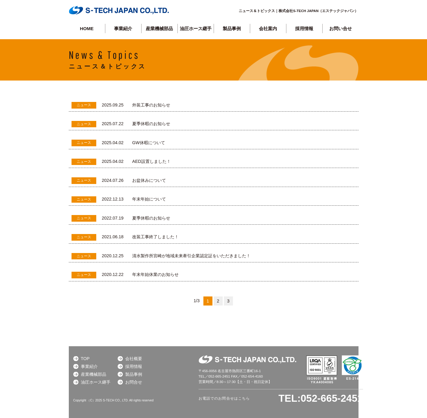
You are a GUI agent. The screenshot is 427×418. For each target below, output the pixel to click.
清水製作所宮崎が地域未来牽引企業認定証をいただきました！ (191, 255)
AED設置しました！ (151, 161)
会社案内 (268, 28)
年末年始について (149, 199)
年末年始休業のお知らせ (155, 274)
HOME (87, 28)
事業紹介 (123, 28)
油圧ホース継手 (196, 28)
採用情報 (304, 28)
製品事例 (133, 374)
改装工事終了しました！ (155, 236)
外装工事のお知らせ (151, 105)
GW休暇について (148, 142)
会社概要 (133, 358)
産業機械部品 (159, 28)
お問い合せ (340, 28)
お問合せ (133, 382)
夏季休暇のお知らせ (151, 123)
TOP (85, 358)
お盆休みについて (149, 180)
